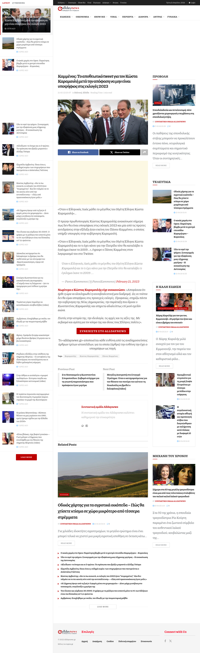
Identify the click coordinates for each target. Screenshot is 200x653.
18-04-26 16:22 (183, 441)
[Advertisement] (26, 97)
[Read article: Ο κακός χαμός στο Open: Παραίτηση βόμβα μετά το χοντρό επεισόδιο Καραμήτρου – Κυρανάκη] (162, 225)
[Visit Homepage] (68, 8)
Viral (89, 2)
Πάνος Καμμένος (110, 356)
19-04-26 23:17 (162, 331)
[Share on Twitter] (119, 152)
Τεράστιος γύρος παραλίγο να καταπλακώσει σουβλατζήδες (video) (32, 303)
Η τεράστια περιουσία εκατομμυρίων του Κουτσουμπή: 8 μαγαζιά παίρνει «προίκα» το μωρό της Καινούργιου (32, 396)
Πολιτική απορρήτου (127, 641)
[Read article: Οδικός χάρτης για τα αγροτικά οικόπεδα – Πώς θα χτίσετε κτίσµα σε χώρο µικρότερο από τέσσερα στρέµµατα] (103, 474)
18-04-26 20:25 (183, 399)
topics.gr (69, 644)
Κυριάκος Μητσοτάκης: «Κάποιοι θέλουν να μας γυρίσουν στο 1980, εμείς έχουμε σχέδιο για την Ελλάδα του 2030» (32, 417)
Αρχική (85, 641)
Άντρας (115, 2)
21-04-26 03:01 (98, 524)
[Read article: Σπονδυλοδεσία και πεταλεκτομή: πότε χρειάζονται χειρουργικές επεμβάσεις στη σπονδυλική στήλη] (174, 95)
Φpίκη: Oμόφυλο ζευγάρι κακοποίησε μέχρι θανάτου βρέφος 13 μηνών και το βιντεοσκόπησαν (33, 337)
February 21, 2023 (127, 281)
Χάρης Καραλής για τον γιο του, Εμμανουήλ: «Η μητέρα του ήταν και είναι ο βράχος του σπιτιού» (174, 319)
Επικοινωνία (146, 641)
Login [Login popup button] (192, 2)
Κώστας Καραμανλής (89, 356)
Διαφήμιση (97, 641)
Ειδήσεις (61, 2)
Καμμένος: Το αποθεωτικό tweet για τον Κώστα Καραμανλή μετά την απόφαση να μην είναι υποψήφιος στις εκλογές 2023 (26, 20)
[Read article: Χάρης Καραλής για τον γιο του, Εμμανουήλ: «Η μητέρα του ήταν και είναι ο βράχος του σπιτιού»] (174, 302)
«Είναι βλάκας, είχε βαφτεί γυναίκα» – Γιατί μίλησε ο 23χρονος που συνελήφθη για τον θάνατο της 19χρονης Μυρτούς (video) (33, 438)
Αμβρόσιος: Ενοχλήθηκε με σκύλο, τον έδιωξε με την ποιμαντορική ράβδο (33, 320)
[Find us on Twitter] (170, 641)
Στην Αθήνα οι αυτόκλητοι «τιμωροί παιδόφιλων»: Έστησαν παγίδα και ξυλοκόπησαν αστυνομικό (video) (32, 378)
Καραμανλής (70, 356)
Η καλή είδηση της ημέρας (172, 308)
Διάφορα (105, 2)
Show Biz (81, 2)
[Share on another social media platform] (144, 152)
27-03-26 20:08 (159, 126)
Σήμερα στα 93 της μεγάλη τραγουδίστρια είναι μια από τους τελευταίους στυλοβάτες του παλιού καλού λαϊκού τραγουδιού (174, 493)
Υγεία (158, 103)
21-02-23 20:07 (64, 92)
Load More (26, 457)
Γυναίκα (123, 2)
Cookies (110, 641)
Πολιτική (78, 92)
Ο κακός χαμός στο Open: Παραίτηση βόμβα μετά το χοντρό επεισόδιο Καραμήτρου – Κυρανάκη (32, 63)
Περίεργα (96, 2)
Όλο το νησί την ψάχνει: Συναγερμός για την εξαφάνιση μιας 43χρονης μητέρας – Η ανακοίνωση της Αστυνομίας (32, 128)
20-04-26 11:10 (159, 505)
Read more (68, 543)
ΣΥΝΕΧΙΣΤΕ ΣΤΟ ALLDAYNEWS (103, 331)
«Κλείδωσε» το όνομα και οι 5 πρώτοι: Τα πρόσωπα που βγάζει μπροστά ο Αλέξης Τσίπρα (32, 148)
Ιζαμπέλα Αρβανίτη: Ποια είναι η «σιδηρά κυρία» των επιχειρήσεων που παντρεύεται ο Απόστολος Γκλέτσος (33, 167)
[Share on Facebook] (78, 152)
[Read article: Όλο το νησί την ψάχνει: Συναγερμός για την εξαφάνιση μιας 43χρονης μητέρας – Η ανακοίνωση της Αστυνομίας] (162, 254)
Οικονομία (72, 2)
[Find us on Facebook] (165, 641)
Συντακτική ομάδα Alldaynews (99, 407)
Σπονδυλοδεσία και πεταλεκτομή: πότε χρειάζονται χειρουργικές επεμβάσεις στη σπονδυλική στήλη (173, 113)
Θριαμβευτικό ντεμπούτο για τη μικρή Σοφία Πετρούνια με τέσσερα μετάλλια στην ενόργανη (184, 384)
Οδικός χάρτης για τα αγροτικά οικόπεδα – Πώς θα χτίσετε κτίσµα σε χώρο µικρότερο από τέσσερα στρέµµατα (32, 43)
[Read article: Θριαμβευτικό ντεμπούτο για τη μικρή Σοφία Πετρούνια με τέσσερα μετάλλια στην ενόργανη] (165, 380)
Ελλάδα (86, 92)
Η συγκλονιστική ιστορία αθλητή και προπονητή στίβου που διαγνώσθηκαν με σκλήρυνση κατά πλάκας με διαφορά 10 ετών (184, 421)
